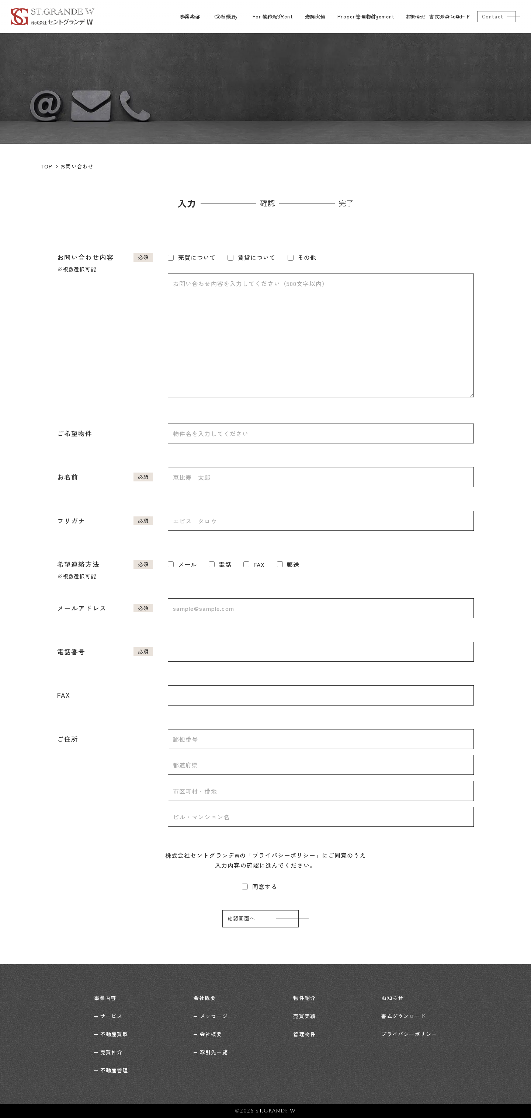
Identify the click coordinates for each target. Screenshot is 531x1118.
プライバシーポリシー (283, 855)
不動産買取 (114, 1034)
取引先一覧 (214, 1052)
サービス (111, 1016)
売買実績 (304, 1016)
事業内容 (105, 998)
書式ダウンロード (403, 1016)
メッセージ (214, 1016)
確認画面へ (242, 919)
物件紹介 (304, 998)
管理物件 (304, 1034)
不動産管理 (114, 1070)
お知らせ (392, 998)
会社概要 (205, 998)
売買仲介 (111, 1052)
